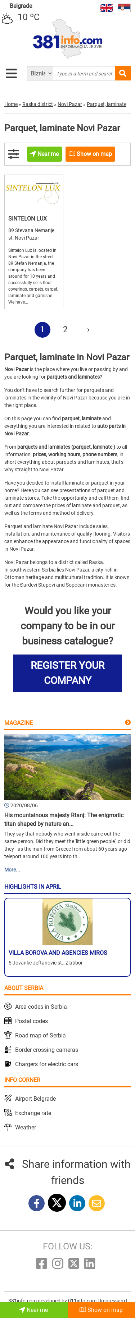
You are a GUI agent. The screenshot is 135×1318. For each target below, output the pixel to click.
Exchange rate (33, 1113)
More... (12, 870)
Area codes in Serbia (41, 1006)
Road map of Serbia (40, 1035)
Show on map (101, 1310)
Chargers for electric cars (46, 1064)
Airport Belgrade (35, 1098)
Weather (25, 1127)
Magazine (18, 723)
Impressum (113, 1301)
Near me (33, 1310)
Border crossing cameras (46, 1049)
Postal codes (31, 1021)
